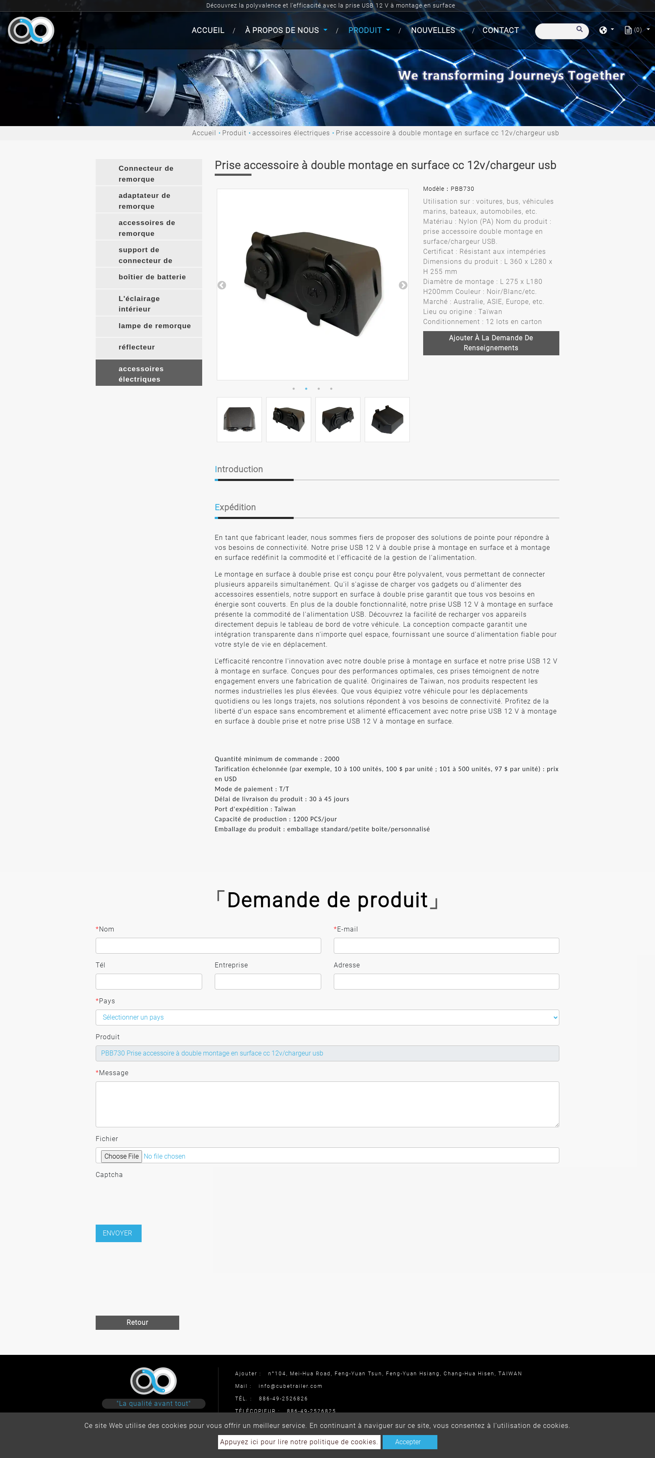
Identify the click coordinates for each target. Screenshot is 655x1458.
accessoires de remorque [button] (147, 228)
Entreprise (231, 965)
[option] (313, 284)
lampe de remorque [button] (155, 326)
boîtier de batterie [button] (152, 277)
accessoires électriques (291, 133)
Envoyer (117, 1233)
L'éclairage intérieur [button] (139, 304)
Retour (137, 1322)
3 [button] (319, 389)
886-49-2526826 (283, 1399)
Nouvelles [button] (434, 30)
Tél (101, 965)
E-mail (346, 929)
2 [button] (306, 389)
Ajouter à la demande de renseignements (491, 343)
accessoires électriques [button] (141, 374)
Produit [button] (366, 30)
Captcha (109, 1175)
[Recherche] (562, 31)
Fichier (107, 1139)
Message (112, 1073)
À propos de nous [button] (283, 30)
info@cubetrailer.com (291, 1386)
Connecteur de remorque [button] (146, 174)
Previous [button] (221, 285)
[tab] (149, 172)
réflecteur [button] (137, 347)
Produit (234, 133)
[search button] (578, 33)
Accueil (210, 29)
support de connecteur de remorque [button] (146, 256)
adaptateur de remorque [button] (144, 201)
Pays (105, 1001)
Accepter (408, 1442)
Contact (500, 30)
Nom (105, 929)
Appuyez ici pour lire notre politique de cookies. (299, 1442)
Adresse (347, 965)
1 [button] (293, 389)
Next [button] (402, 285)
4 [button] (331, 389)
